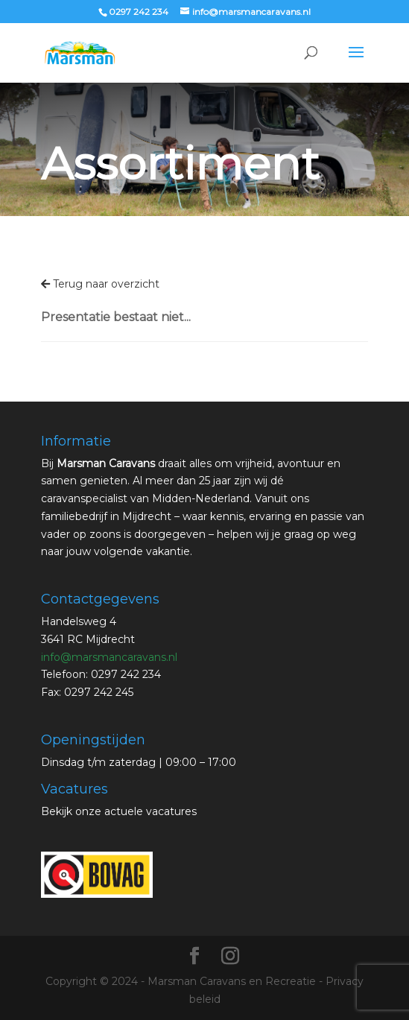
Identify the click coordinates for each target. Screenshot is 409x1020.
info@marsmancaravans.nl (109, 657)
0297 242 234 (138, 11)
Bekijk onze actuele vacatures (119, 811)
